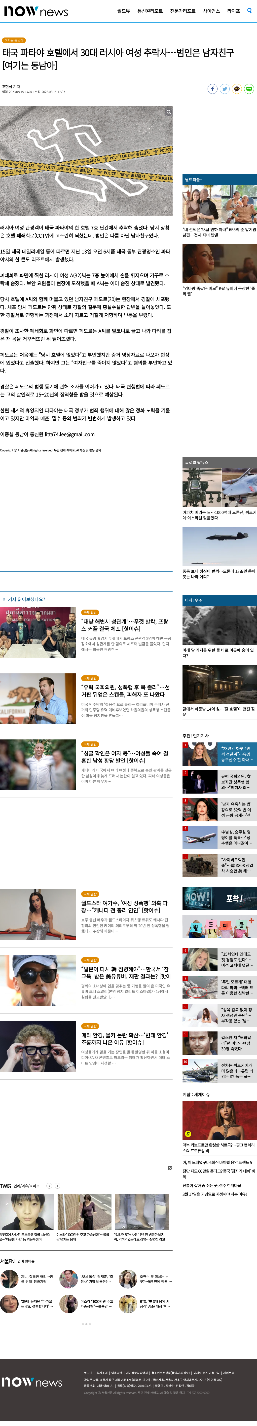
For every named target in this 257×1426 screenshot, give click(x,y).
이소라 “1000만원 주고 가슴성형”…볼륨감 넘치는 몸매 (140, 1237)
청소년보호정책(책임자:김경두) (170, 1373)
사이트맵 (228, 1373)
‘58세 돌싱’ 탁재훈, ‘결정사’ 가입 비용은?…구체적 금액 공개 (96, 1281)
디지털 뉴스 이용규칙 (206, 1373)
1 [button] (83, 1324)
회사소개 (102, 1373)
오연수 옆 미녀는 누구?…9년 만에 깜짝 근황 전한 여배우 (156, 1281)
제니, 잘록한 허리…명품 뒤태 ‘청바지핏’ (37, 1279)
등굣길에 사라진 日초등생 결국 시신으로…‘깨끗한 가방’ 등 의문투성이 (81, 1237)
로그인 (88, 1373)
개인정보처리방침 (137, 1373)
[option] (82, 1219)
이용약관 (116, 1373)
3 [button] (90, 1324)
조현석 (7, 86)
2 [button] (86, 1324)
